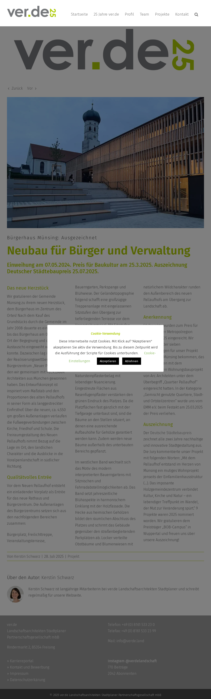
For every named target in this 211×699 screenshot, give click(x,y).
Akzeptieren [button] (108, 361)
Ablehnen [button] (131, 361)
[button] (196, 14)
